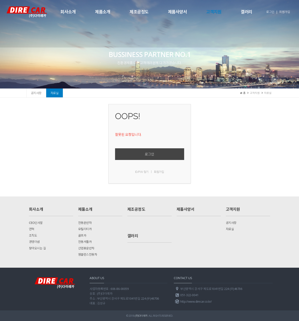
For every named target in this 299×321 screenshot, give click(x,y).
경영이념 (34, 242)
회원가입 (284, 12)
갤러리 (246, 12)
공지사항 (36, 93)
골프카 (82, 235)
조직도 (33, 235)
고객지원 (213, 12)
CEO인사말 (36, 223)
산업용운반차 (86, 248)
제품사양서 (177, 12)
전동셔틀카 (85, 242)
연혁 (31, 229)
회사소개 (68, 12)
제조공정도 (139, 12)
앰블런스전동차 (87, 254)
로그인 (270, 12)
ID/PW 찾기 (142, 171)
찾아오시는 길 (37, 248)
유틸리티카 (85, 229)
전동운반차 (85, 223)
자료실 (55, 93)
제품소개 (102, 12)
